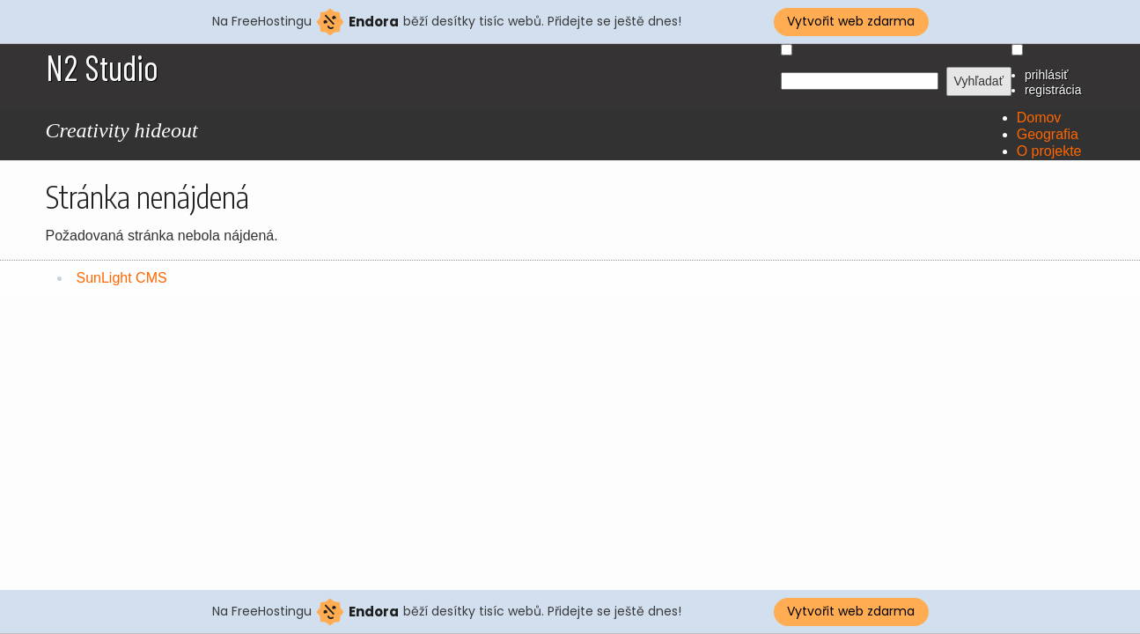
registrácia (1053, 90)
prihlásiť (1047, 75)
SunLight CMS (122, 277)
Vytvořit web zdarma (851, 21)
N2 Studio (102, 67)
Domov (1039, 117)
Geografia (1047, 134)
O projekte (1049, 151)
